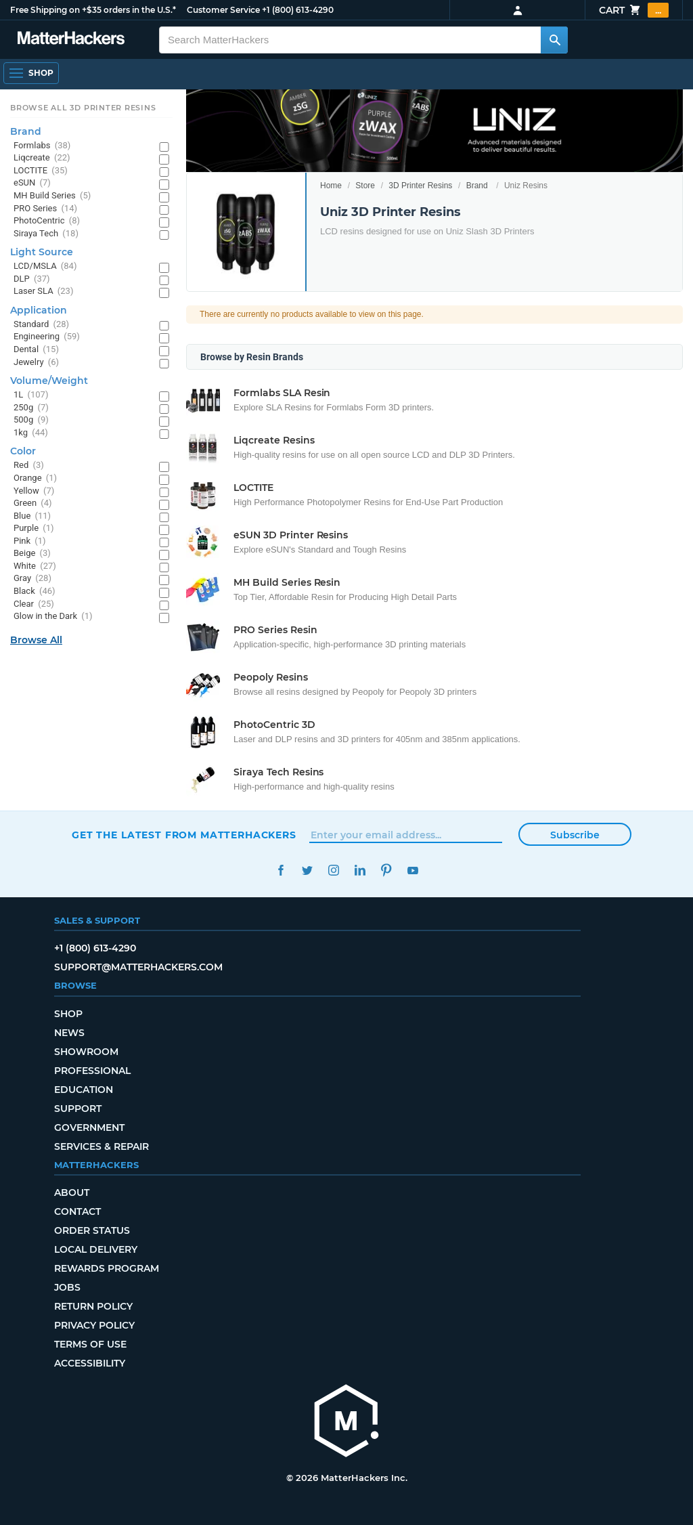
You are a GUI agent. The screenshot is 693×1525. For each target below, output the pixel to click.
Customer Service (223, 10)
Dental (36, 349)
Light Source (41, 252)
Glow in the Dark (53, 616)
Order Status (92, 1230)
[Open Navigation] (31, 73)
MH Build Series (52, 196)
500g (31, 420)
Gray (32, 578)
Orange (35, 478)
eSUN (32, 183)
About (71, 1192)
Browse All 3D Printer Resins (83, 107)
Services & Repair (101, 1146)
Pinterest (386, 870)
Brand (477, 185)
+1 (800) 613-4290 (298, 10)
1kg (31, 433)
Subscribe (575, 835)
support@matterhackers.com (138, 967)
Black (34, 591)
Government (89, 1127)
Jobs (67, 1287)
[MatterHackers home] (346, 1422)
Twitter (307, 870)
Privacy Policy (94, 1325)
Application (38, 310)
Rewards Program (106, 1268)
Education (83, 1089)
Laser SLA (43, 291)
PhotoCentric (47, 221)
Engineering (47, 336)
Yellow (34, 491)
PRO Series (45, 208)
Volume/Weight (49, 380)
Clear (34, 604)
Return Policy (93, 1306)
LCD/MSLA (45, 266)
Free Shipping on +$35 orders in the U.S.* (93, 10)
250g (31, 408)
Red (29, 465)
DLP (32, 279)
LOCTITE (41, 171)
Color (23, 451)
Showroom (86, 1052)
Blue (32, 516)
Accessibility (89, 1363)
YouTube (412, 870)
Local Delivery (95, 1249)
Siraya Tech (46, 234)
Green (33, 503)
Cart (634, 10)
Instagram (333, 870)
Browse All (36, 640)
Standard (41, 324)
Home (331, 185)
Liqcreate (42, 158)
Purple (34, 528)
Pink (30, 541)
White (35, 566)
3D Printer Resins (420, 185)
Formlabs (42, 145)
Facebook (280, 870)
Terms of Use (90, 1344)
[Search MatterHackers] (554, 39)
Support (78, 1108)
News (69, 1033)
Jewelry (36, 362)
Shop (68, 1014)
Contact (77, 1211)
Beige (32, 553)
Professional (92, 1071)
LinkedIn (360, 870)
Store (365, 185)
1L (31, 395)
